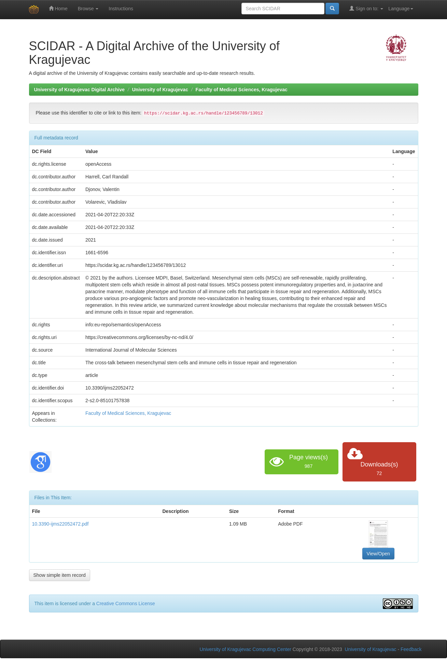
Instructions (121, 8)
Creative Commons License (125, 603)
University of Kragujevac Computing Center (245, 649)
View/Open (378, 553)
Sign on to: (366, 8)
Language (400, 8)
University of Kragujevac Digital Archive (79, 89)
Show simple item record (59, 575)
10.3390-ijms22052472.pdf (60, 524)
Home (58, 8)
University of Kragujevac (160, 89)
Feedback (411, 649)
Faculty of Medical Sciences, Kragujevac (242, 89)
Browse (88, 8)
